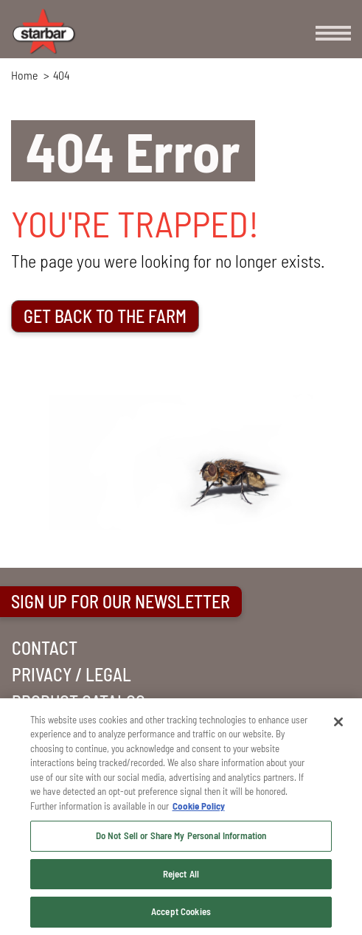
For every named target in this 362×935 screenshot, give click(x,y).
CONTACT (44, 647)
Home (24, 75)
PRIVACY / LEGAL (71, 674)
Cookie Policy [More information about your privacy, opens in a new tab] (199, 806)
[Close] (338, 722)
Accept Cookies (181, 911)
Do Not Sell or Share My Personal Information (181, 835)
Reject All (181, 874)
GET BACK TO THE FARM (105, 316)
